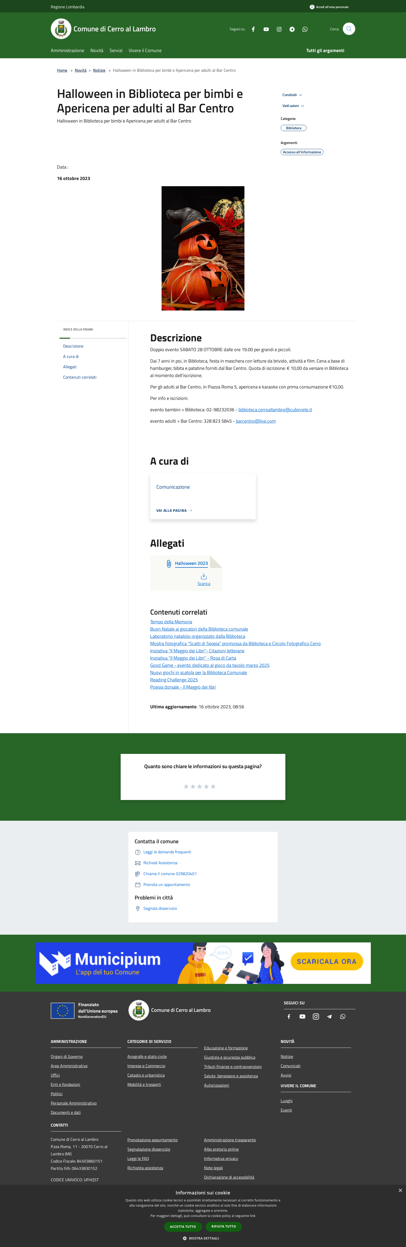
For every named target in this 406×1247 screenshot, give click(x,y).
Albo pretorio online (221, 1149)
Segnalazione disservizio (148, 1149)
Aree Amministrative (69, 1066)
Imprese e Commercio (146, 1066)
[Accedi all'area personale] (329, 7)
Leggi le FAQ (138, 1158)
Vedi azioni (294, 106)
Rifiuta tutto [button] (224, 1226)
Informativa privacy (221, 1158)
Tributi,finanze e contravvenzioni (233, 1066)
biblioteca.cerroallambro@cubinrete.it (275, 409)
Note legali (213, 1168)
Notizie (99, 70)
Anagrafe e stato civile (147, 1056)
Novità (80, 70)
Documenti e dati (66, 1112)
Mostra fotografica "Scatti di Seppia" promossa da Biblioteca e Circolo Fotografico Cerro (235, 643)
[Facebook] (251, 28)
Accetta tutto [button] (183, 1226)
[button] (203, 1238)
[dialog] (203, 1216)
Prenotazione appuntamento (152, 1140)
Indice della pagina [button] (78, 329)
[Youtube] (264, 28)
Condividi (293, 95)
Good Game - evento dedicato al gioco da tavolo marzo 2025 (210, 665)
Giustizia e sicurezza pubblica (229, 1057)
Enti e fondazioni (65, 1084)
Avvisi (286, 1075)
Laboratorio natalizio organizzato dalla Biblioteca (197, 636)
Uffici (55, 1075)
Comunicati (291, 1066)
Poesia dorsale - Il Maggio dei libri (183, 686)
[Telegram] (290, 28)
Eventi (286, 1110)
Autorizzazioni (216, 1085)
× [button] (400, 1191)
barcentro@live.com (256, 420)
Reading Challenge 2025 (174, 679)
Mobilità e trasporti (144, 1084)
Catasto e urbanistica (146, 1075)
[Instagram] (277, 28)
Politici (57, 1094)
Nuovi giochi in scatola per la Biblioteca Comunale (198, 672)
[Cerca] (349, 29)
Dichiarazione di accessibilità (229, 1177)
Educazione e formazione (226, 1048)
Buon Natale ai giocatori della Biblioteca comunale (199, 628)
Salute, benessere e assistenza (231, 1076)
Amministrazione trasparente (230, 1140)
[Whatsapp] (303, 28)
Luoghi (287, 1101)
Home (62, 70)
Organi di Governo (67, 1056)
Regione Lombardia (67, 7)
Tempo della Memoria (171, 621)
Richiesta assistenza (145, 1168)
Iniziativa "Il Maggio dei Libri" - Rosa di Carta (193, 657)
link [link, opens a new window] (253, 1216)
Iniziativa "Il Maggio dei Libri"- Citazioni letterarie (197, 650)
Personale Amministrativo (74, 1103)
